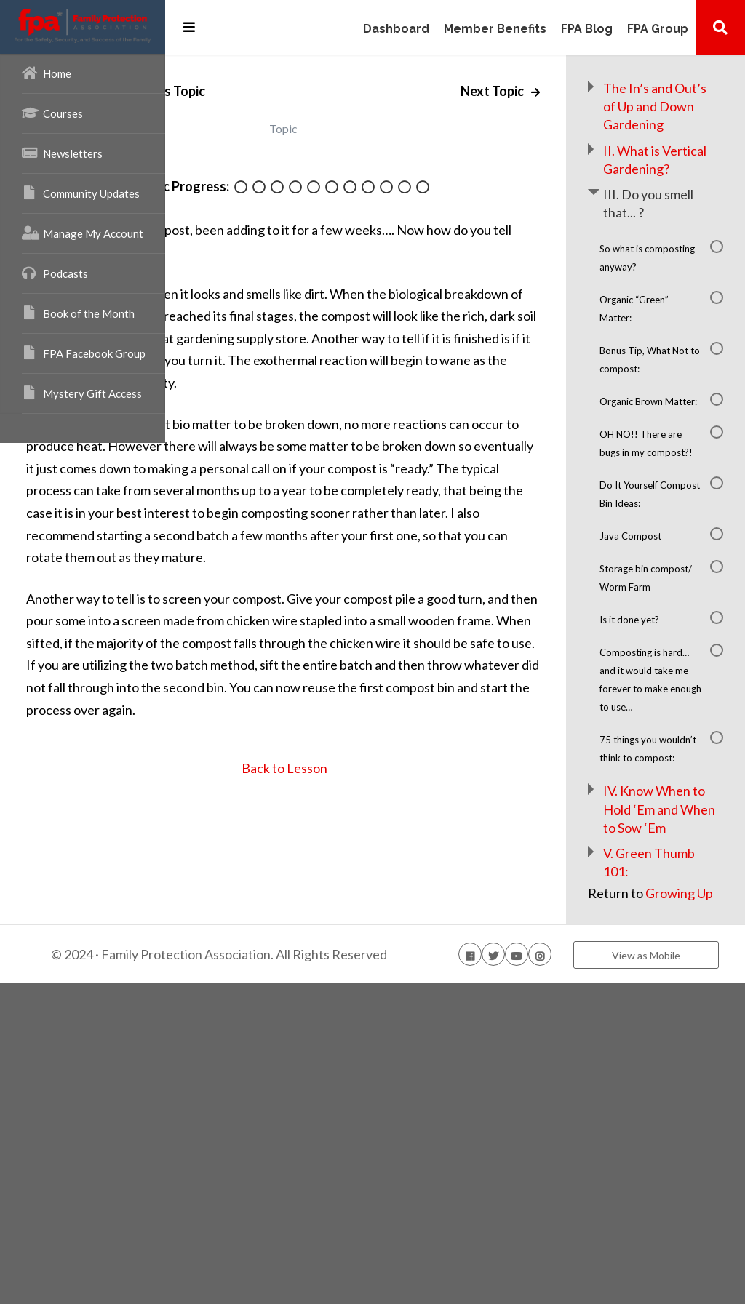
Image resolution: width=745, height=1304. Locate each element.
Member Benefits (495, 29)
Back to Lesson (385, 879)
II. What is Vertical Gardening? (676, 187)
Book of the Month (78, 312)
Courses (52, 112)
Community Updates (81, 192)
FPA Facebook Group (84, 352)
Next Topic (533, 91)
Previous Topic (294, 91)
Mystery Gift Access (82, 392)
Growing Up (662, 1185)
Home (46, 72)
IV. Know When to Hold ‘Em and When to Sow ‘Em (681, 1064)
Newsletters (62, 152)
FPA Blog (587, 29)
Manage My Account (82, 232)
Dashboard (396, 29)
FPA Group (657, 29)
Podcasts (55, 272)
